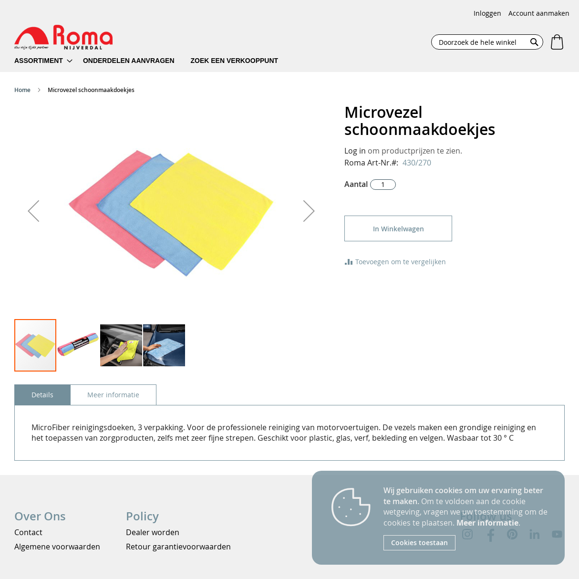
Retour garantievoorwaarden (178, 546)
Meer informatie (487, 522)
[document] (466, 517)
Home (22, 90)
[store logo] (63, 37)
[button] (33, 210)
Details (42, 394)
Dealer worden (152, 532)
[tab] (42, 394)
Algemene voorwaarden (57, 546)
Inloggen (487, 13)
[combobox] (487, 42)
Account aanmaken (538, 13)
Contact (28, 532)
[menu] (152, 61)
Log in (355, 150)
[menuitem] (43, 61)
